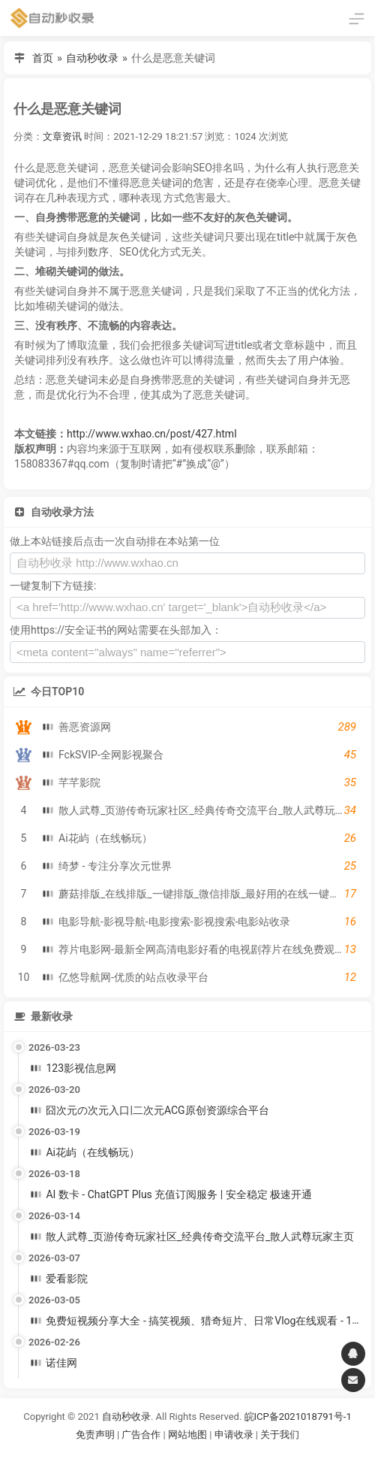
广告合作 (141, 1434)
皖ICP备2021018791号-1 (298, 1416)
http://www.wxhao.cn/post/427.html (152, 434)
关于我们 (279, 1434)
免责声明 (95, 1434)
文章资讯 (62, 136)
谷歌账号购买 (208, 1453)
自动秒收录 (92, 58)
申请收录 (234, 1434)
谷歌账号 (156, 1453)
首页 (42, 58)
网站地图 (188, 1434)
